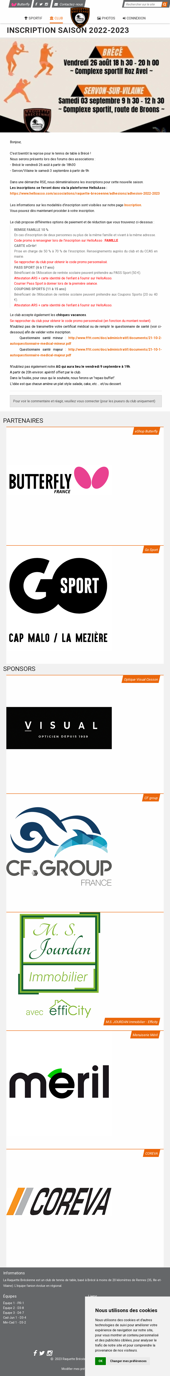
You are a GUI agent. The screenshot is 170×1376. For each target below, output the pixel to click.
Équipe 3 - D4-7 (13, 1313)
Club (56, 18)
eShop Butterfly (146, 431)
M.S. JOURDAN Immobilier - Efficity (131, 1022)
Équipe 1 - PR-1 (13, 1303)
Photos (106, 18)
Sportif (33, 18)
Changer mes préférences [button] (128, 1361)
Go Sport (151, 550)
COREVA (151, 1153)
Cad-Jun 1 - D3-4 (14, 1317)
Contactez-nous (69, 4)
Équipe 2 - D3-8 (13, 1308)
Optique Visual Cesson (141, 679)
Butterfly (20, 4)
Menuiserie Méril (145, 1035)
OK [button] (100, 1361)
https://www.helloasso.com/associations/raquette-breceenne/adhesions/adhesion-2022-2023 (85, 193)
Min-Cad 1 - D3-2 (14, 1322)
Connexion (134, 18)
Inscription (132, 205)
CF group (151, 798)
